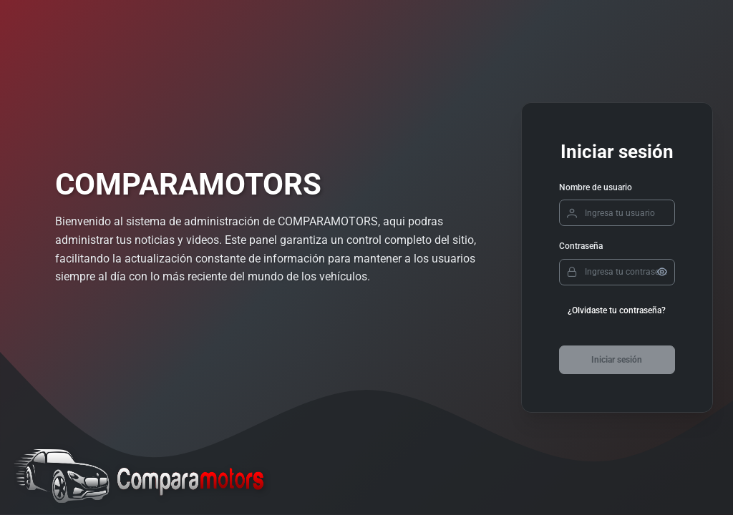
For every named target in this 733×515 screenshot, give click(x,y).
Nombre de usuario (595, 187)
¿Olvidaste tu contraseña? (617, 310)
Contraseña (581, 246)
